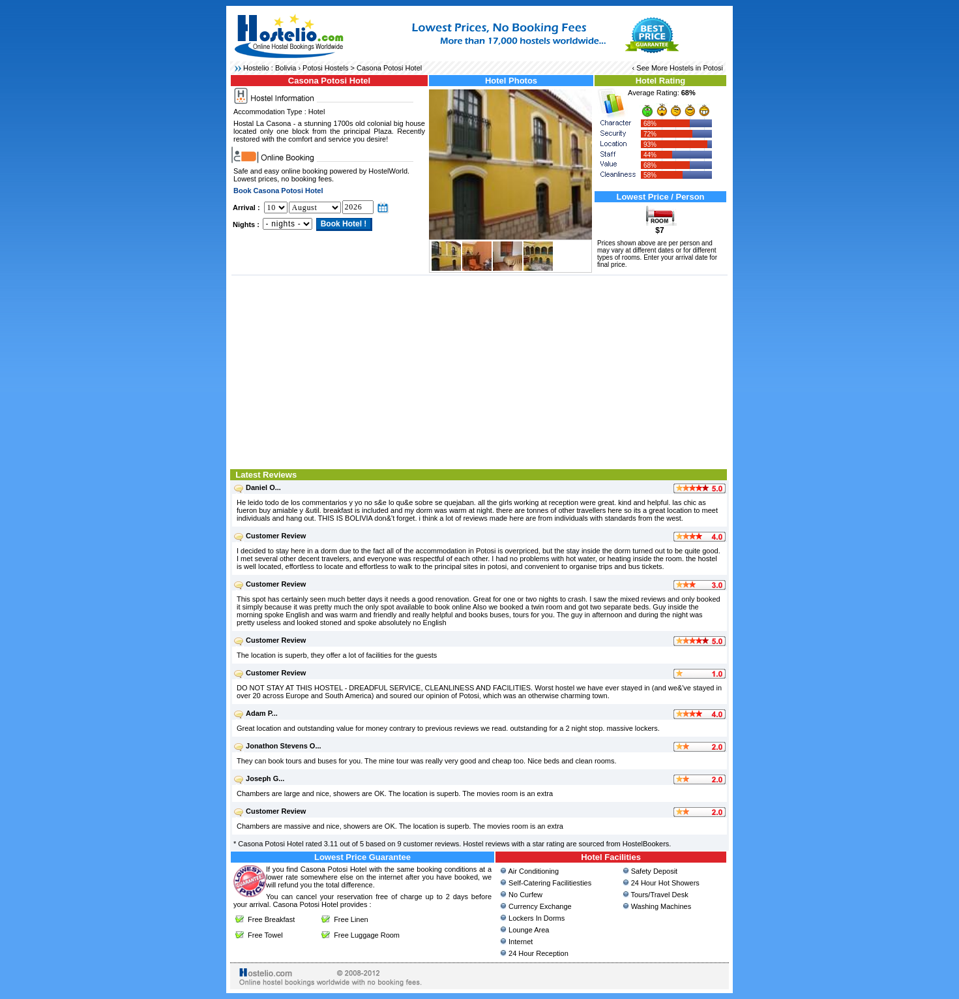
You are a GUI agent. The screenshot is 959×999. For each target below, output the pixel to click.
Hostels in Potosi (696, 68)
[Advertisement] (479, 370)
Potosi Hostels (325, 68)
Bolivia (285, 68)
